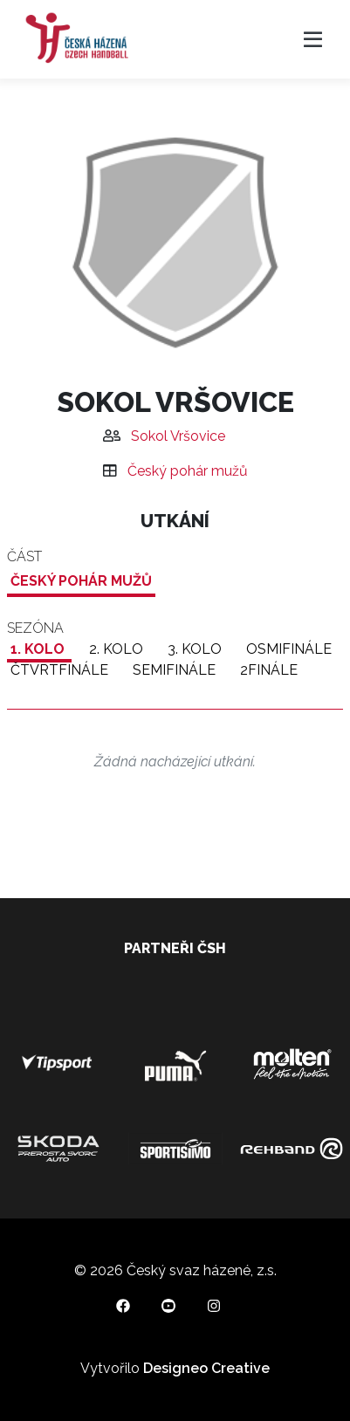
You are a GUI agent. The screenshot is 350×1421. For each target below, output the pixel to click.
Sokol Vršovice (178, 436)
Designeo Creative (206, 1368)
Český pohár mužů (187, 471)
